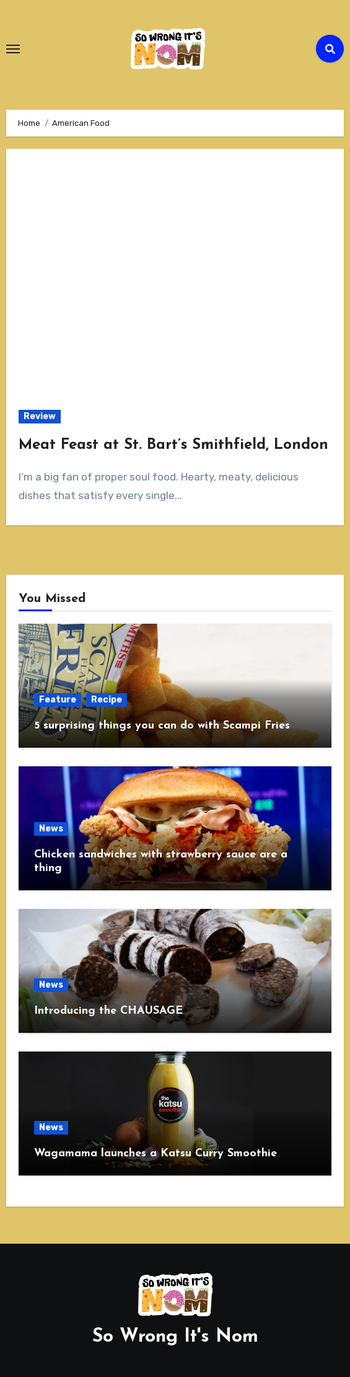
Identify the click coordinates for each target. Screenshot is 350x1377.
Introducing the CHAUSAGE (108, 1011)
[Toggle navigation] (13, 49)
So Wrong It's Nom (175, 1337)
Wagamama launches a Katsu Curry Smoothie (155, 1153)
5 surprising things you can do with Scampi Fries (162, 726)
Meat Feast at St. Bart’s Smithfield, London (173, 445)
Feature (57, 699)
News (51, 828)
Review (40, 416)
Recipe (106, 699)
